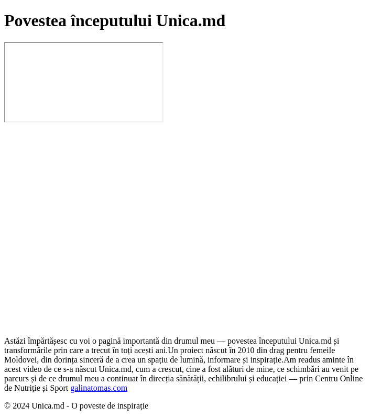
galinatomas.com (98, 387)
